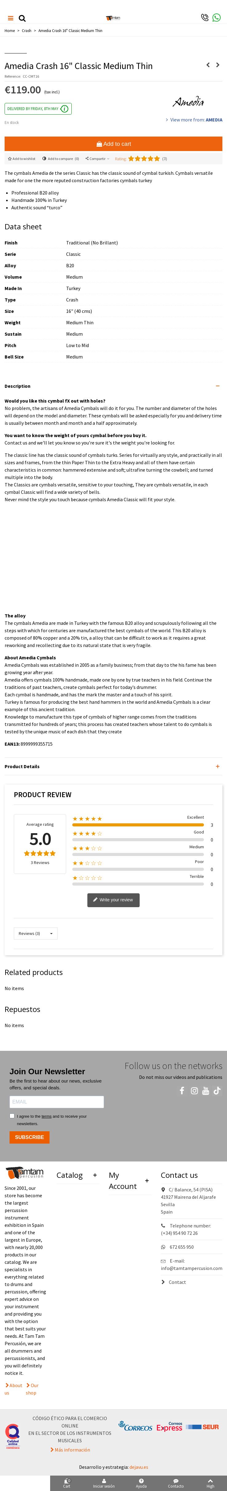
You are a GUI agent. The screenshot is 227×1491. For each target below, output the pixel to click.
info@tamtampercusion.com (191, 1268)
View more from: (193, 120)
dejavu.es (138, 1467)
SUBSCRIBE (29, 1137)
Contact (173, 1282)
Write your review (113, 900)
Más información (72, 1450)
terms (47, 1116)
